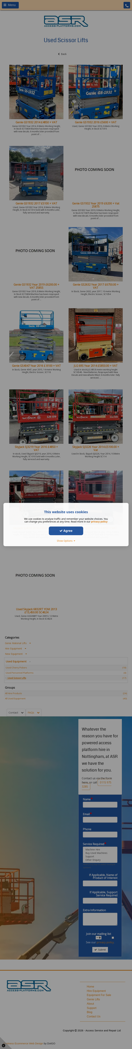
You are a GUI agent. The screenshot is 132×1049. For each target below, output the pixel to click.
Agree (66, 531)
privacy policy (99, 521)
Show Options (66, 540)
